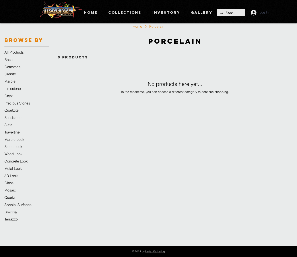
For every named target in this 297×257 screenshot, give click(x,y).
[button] (125, 12)
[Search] (230, 13)
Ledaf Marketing (155, 251)
